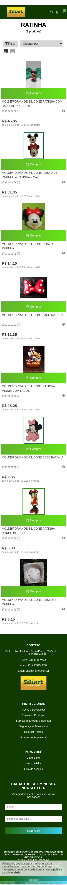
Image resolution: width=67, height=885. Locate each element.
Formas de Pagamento (33, 737)
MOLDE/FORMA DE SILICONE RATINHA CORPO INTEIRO (28, 530)
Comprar (33, 93)
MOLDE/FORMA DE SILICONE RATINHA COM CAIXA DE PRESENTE (32, 103)
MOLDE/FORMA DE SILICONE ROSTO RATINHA (27, 246)
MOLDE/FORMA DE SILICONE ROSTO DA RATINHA (29, 602)
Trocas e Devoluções (33, 709)
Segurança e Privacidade (33, 726)
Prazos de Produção (33, 715)
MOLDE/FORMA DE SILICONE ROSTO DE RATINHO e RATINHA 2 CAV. (30, 175)
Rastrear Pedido (33, 731)
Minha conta (33, 757)
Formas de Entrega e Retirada (33, 720)
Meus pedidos (34, 763)
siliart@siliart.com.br (37, 670)
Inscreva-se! (33, 830)
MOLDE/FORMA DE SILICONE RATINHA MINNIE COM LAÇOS (28, 388)
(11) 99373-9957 (37, 665)
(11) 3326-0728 (37, 659)
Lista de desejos (33, 769)
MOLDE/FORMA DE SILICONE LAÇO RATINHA (33, 315)
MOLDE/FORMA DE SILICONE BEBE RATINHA (32, 457)
